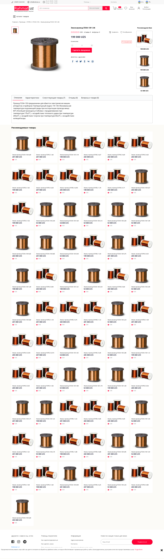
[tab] (18, 98)
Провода (46, 11)
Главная (15, 22)
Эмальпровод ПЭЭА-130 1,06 (50, 22)
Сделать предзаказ (81, 51)
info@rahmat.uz (35, 2)
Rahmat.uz (15, 548)
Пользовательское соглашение (51, 548)
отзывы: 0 (87, 33)
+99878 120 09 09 (19, 2)
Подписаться (142, 543)
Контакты (114, 2)
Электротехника (55, 11)
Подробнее (138, 556)
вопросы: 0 (96, 33)
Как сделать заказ (47, 544)
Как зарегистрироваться (49, 541)
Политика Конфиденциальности (81, 548)
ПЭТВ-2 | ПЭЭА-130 (33, 22)
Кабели (40, 11)
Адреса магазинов (77, 541)
